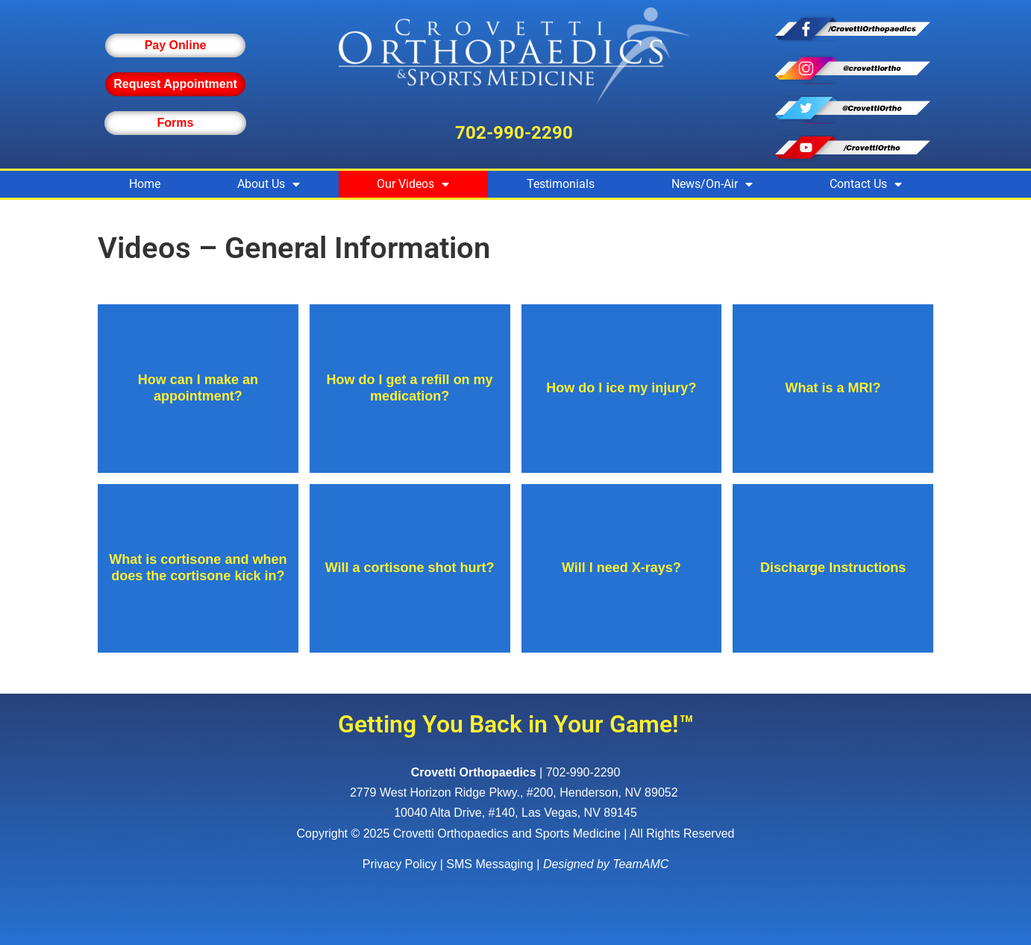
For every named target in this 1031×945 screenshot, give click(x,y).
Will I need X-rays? (621, 567)
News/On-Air (712, 184)
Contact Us (866, 184)
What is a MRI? (833, 387)
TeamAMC (640, 864)
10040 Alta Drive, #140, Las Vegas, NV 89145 (515, 812)
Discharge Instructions (833, 567)
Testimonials (561, 184)
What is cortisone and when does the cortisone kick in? (197, 567)
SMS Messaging (489, 864)
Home (144, 184)
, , (515, 792)
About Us (268, 184)
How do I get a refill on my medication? (410, 388)
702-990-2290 (514, 132)
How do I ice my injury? (621, 387)
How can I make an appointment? (198, 388)
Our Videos (413, 184)
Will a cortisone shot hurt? (410, 567)
